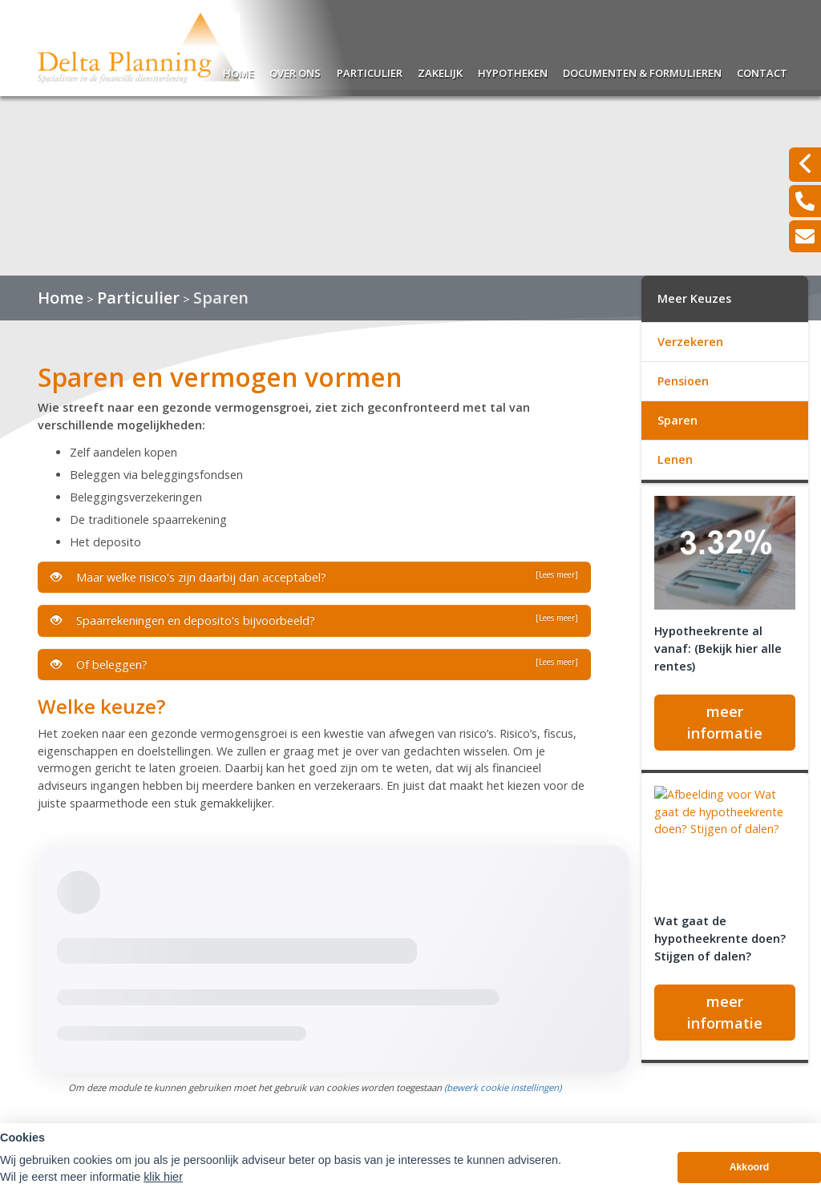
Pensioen (683, 381)
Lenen (675, 459)
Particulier (369, 71)
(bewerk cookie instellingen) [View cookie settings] (502, 1087)
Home (238, 71)
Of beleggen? (314, 664)
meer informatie (724, 722)
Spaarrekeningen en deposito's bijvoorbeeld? (314, 620)
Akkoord (750, 1172)
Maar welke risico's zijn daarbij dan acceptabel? (314, 577)
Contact (762, 71)
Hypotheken (513, 71)
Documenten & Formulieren (642, 71)
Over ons (295, 71)
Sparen (221, 297)
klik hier (163, 1180)
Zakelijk (440, 71)
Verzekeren (690, 341)
